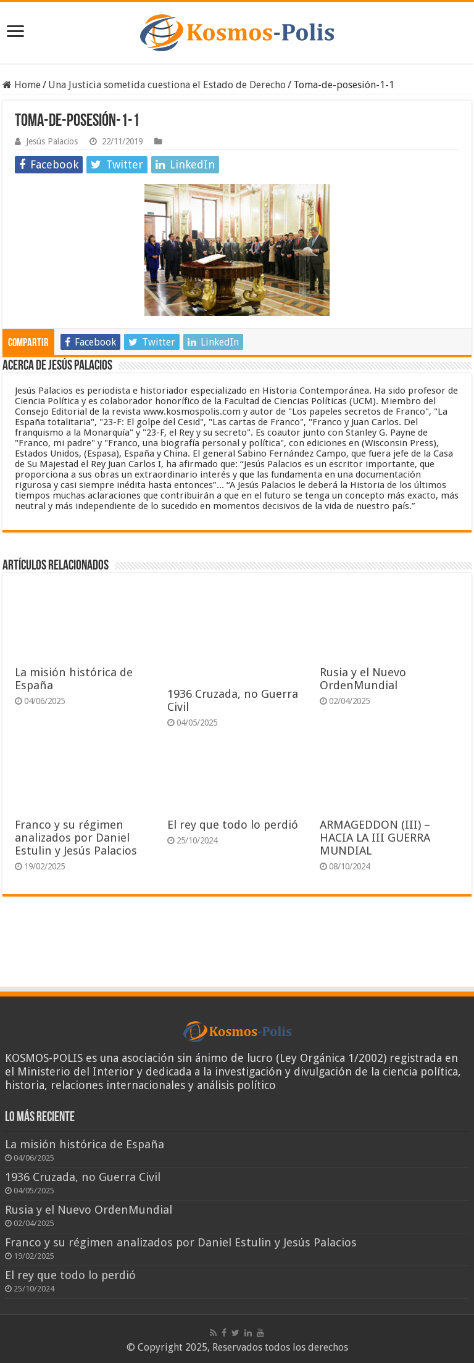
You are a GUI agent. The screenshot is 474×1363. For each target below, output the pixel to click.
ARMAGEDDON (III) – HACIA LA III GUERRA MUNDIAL (375, 837)
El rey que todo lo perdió (232, 824)
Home (21, 85)
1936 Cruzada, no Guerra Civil (82, 1176)
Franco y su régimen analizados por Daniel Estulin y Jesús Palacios (76, 837)
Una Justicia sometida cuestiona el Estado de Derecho (167, 85)
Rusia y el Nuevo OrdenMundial (363, 679)
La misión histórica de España (84, 1144)
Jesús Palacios (52, 141)
